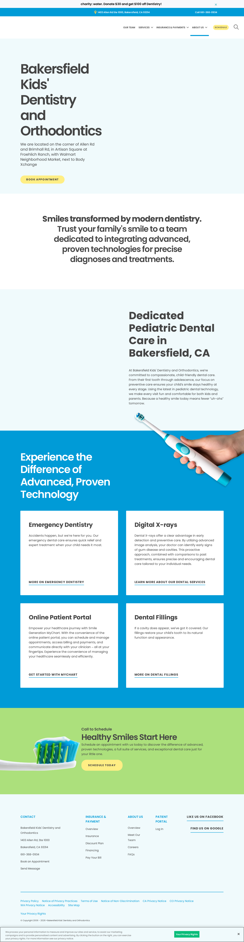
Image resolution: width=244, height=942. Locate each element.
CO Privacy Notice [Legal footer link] (182, 901)
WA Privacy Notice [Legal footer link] (33, 905)
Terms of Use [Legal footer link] (89, 901)
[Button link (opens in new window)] (122, 12)
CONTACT (28, 817)
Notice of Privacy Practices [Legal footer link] (59, 901)
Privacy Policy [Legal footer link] (30, 901)
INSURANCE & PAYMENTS (170, 27)
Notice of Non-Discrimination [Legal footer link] (120, 901)
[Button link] (221, 27)
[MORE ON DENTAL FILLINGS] (156, 675)
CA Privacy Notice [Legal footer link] (154, 901)
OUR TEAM (129, 27)
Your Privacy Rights (33, 914)
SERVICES (144, 27)
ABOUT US (198, 27)
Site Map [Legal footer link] (74, 905)
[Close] (238, 934)
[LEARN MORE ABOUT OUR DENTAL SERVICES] (170, 582)
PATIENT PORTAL (162, 819)
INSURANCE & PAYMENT (96, 819)
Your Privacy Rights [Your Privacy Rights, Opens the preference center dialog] (187, 934)
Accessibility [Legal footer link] (56, 905)
